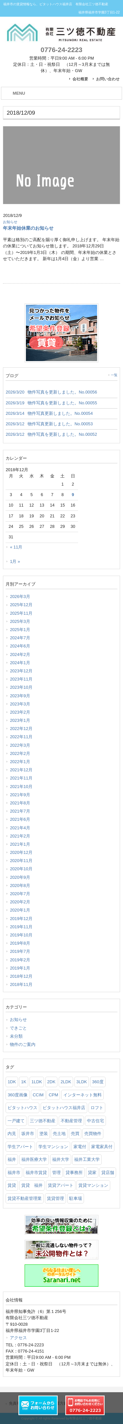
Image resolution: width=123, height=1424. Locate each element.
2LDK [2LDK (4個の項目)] (66, 1081)
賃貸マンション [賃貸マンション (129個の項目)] (93, 1185)
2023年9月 (20, 695)
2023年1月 (20, 720)
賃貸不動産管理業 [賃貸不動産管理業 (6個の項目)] (25, 1198)
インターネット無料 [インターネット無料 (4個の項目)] (82, 1094)
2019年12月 (21, 918)
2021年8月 (20, 802)
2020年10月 (21, 868)
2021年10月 (21, 786)
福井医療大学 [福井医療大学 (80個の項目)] (34, 1159)
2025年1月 (20, 629)
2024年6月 (20, 646)
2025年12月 (21, 604)
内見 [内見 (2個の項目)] (12, 1133)
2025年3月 (20, 621)
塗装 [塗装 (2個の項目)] (43, 1133)
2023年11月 (21, 679)
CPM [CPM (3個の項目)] (53, 1094)
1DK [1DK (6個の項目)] (12, 1081)
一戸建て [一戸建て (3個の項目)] (16, 1120)
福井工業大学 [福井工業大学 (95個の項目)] (87, 1159)
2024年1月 (20, 662)
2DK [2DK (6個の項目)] (51, 1081)
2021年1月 (20, 844)
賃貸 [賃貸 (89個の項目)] (12, 1185)
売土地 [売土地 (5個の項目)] (59, 1133)
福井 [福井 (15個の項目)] (12, 1159)
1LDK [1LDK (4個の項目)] (36, 1081)
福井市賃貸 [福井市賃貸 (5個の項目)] (36, 1172)
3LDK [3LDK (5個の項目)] (81, 1081)
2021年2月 (20, 836)
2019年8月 (20, 943)
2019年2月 (20, 959)
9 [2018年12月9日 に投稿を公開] (73, 494)
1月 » (15, 561)
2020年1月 (20, 910)
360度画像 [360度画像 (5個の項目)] (18, 1094)
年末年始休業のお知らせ (28, 228)
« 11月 (16, 547)
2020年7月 (20, 893)
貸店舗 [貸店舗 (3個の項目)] (107, 1172)
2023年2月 (20, 712)
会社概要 (80, 79)
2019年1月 (20, 968)
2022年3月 (20, 745)
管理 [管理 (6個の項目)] (56, 1172)
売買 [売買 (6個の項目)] (75, 1133)
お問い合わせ (108, 79)
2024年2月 (20, 654)
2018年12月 (21, 976)
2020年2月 (20, 901)
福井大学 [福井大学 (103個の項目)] (60, 1159)
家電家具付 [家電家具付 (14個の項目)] (102, 1146)
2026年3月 (20, 596)
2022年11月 (21, 736)
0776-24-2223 (61, 49)
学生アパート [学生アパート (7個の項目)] (20, 1146)
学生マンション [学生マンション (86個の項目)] (53, 1146)
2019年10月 (21, 935)
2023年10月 (21, 687)
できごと (18, 1028)
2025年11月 (21, 613)
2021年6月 (20, 819)
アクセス (18, 1337)
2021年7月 (20, 811)
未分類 (16, 1036)
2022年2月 (20, 753)
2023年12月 (21, 670)
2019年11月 (21, 926)
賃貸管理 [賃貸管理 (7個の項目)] (55, 1198)
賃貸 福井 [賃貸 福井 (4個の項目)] (32, 1185)
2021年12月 (21, 769)
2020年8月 (20, 885)
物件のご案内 (22, 1044)
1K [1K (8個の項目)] (23, 1081)
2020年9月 (20, 877)
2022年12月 (21, 728)
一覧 (114, 375)
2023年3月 (20, 704)
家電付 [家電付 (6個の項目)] (79, 1146)
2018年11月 (21, 984)
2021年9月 (20, 794)
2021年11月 (21, 778)
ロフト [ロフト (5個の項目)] (97, 1107)
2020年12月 (21, 852)
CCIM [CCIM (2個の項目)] (38, 1094)
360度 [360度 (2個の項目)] (98, 1081)
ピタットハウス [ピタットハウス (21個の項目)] (22, 1107)
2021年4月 (20, 827)
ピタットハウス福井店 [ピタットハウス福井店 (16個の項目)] (64, 1107)
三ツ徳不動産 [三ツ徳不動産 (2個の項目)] (42, 1120)
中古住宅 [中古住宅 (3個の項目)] (95, 1120)
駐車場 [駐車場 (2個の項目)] (75, 1198)
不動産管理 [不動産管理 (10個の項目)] (71, 1120)
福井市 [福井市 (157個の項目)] (14, 1172)
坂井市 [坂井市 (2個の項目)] (27, 1133)
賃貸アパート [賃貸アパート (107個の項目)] (60, 1185)
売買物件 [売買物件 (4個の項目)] (92, 1133)
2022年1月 (20, 761)
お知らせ (10, 222)
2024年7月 (20, 637)
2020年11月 (21, 860)
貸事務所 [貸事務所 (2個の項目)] (74, 1172)
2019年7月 (20, 951)
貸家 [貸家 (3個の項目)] (92, 1172)
